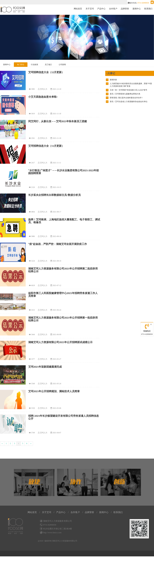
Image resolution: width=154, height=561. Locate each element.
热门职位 (20, 65)
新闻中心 (137, 9)
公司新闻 (62, 65)
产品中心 (101, 9)
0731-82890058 (147, 334)
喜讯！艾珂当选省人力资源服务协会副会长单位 (126, 101)
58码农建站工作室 (15, 553)
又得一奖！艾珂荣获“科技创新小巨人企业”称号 (126, 90)
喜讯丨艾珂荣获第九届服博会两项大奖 (123, 94)
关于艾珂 (90, 9)
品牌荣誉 (125, 9)
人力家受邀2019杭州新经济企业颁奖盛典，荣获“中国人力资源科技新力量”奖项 (129, 84)
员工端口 (48, 65)
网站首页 (78, 9)
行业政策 (34, 65)
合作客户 (113, 9)
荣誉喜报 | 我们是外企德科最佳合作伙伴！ (124, 97)
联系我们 (148, 9)
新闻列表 (111, 80)
